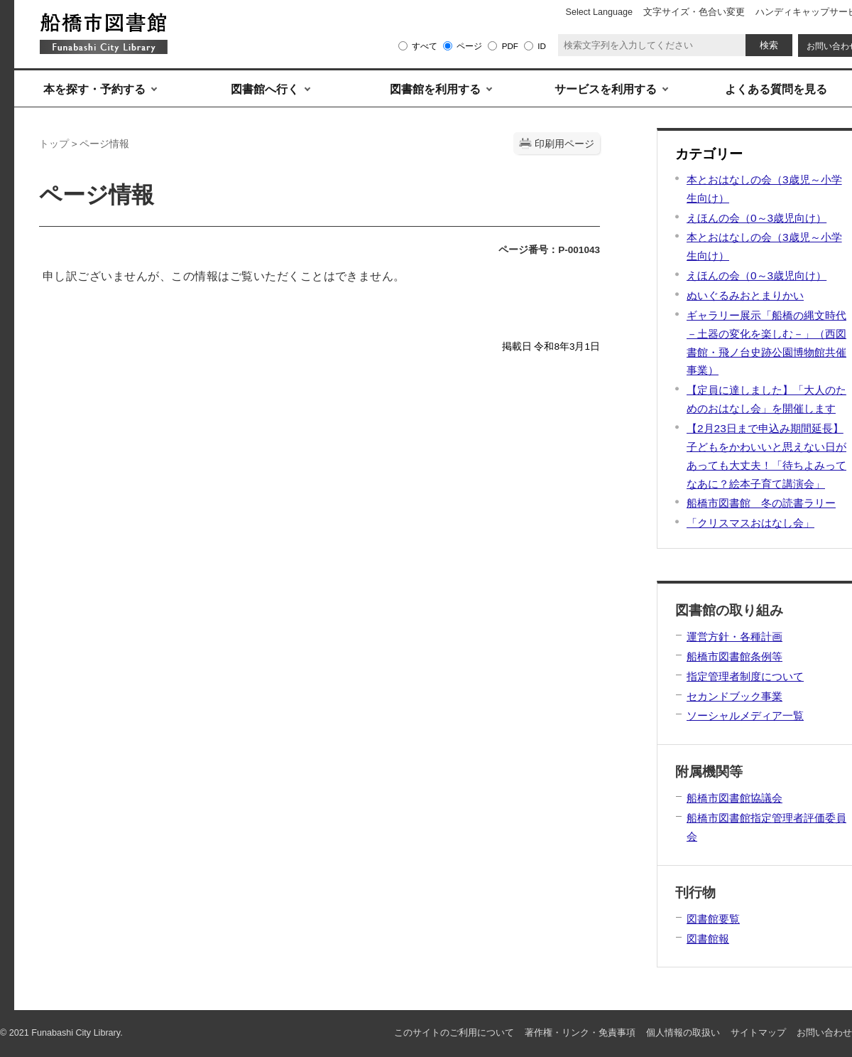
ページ (469, 45)
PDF (510, 45)
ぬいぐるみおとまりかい (745, 295)
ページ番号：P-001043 (549, 250)
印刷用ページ (564, 144)
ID (541, 45)
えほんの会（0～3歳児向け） (756, 218)
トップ (54, 144)
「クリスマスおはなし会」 (750, 523)
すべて (424, 45)
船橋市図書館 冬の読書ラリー (761, 503)
